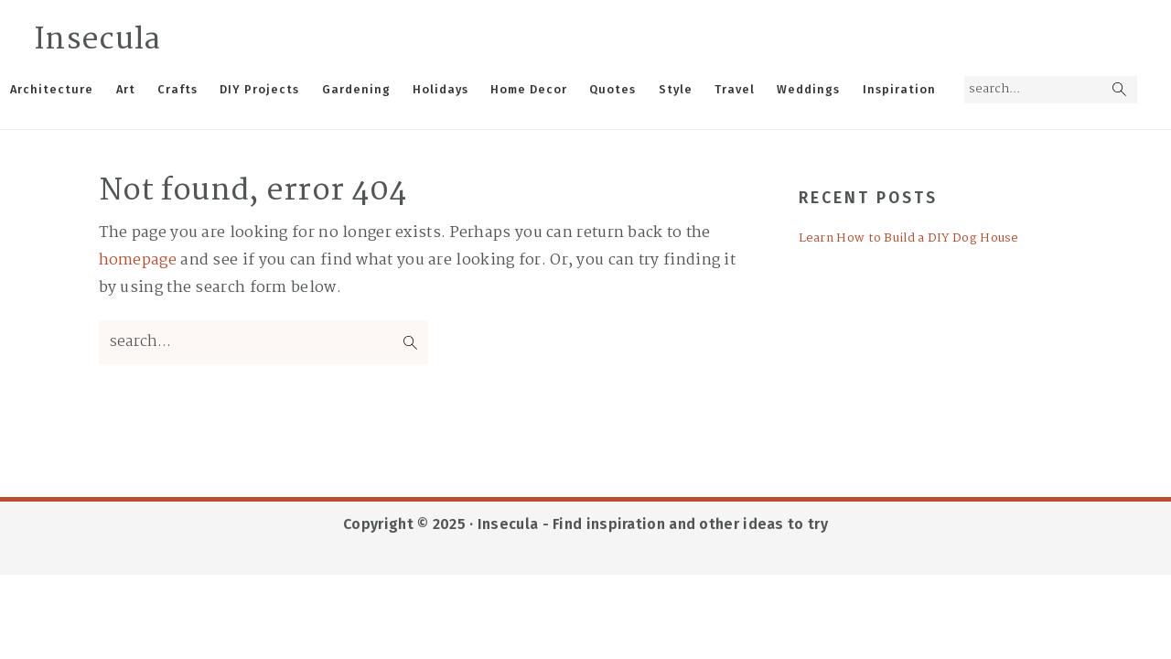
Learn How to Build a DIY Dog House (909, 238)
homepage (138, 260)
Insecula (97, 40)
